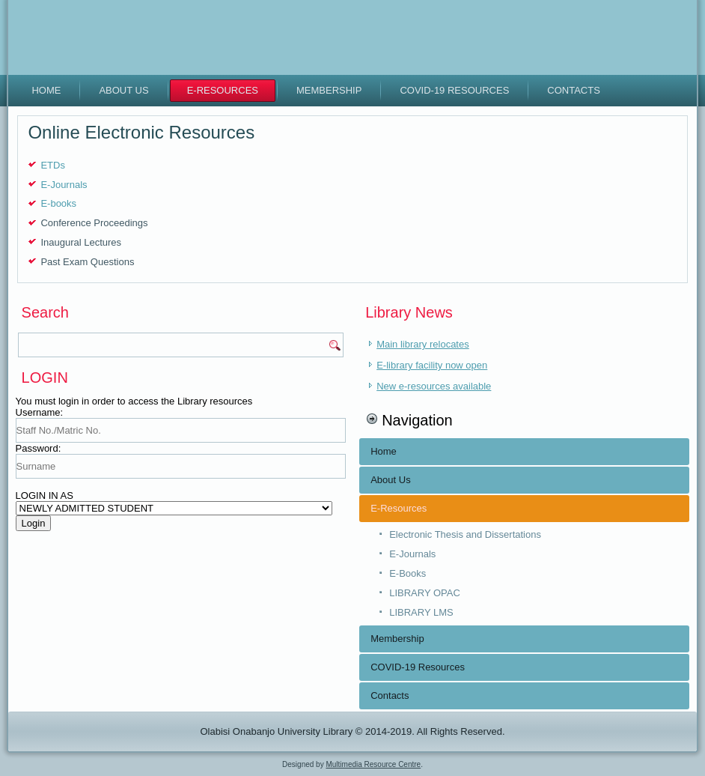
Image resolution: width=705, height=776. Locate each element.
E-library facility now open (431, 365)
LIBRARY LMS (421, 612)
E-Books (407, 573)
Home (46, 90)
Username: (40, 412)
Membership (328, 90)
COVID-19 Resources (454, 90)
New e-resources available (433, 386)
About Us (123, 90)
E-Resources (222, 90)
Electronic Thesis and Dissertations (465, 534)
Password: (38, 448)
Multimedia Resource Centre (373, 764)
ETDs (52, 165)
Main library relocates (422, 344)
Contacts (573, 90)
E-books (58, 203)
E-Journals (63, 184)
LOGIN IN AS (44, 495)
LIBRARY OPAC (424, 592)
